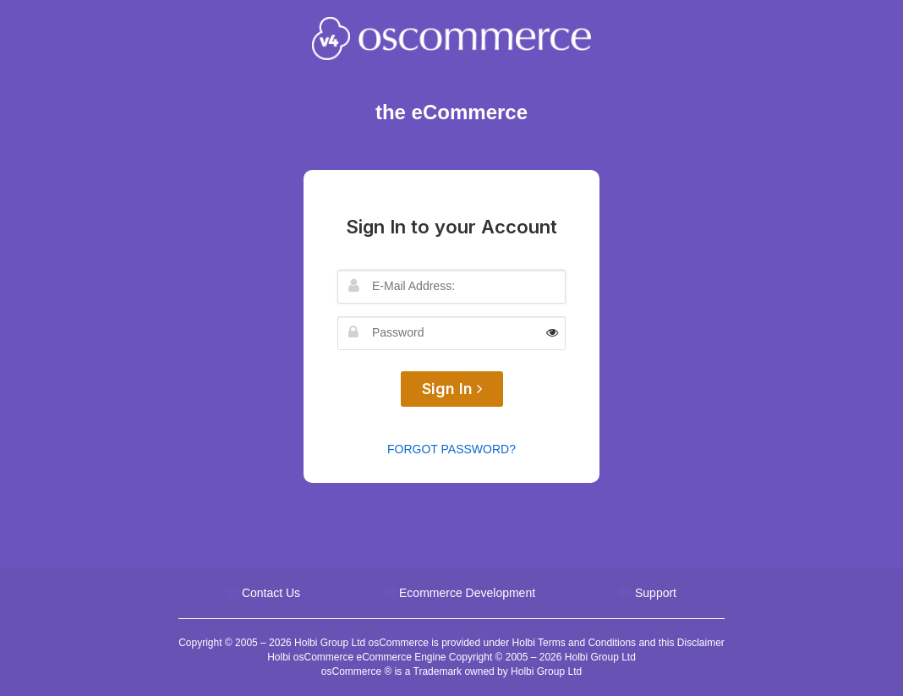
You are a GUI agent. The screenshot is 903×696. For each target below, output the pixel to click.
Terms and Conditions (587, 643)
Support (655, 593)
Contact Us (271, 593)
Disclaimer (701, 643)
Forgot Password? (451, 449)
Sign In (452, 388)
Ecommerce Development (467, 593)
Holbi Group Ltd (331, 643)
